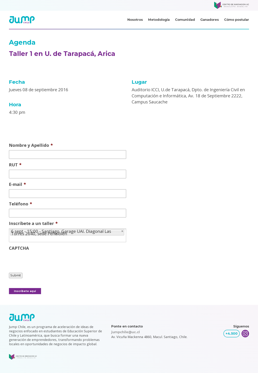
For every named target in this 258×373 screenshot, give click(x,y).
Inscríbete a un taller (33, 223)
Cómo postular (236, 20)
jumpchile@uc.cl (125, 332)
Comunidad (185, 20)
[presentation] (36, 260)
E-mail (17, 184)
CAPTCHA (19, 248)
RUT (15, 164)
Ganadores (209, 20)
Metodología (159, 20)
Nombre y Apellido (31, 145)
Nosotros (135, 20)
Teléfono (20, 203)
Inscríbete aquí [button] (25, 291)
